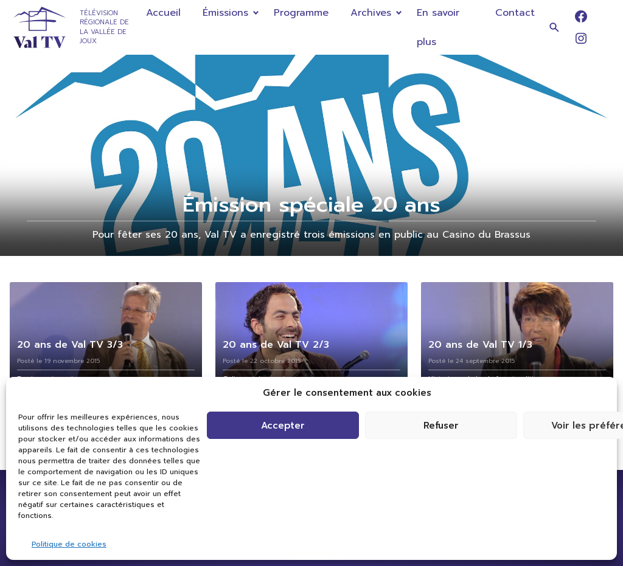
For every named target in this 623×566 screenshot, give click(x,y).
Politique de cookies (69, 544)
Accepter (283, 425)
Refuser (441, 425)
